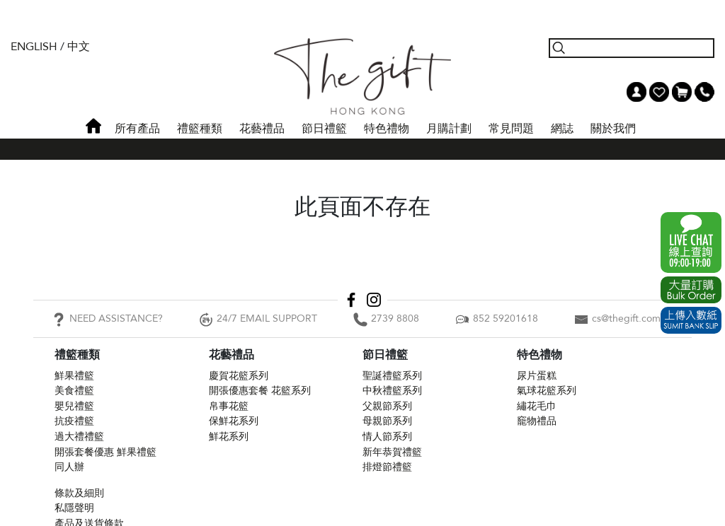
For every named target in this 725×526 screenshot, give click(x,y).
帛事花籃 (229, 406)
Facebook (351, 300)
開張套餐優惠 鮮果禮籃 (105, 452)
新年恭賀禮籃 (392, 452)
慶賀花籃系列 (238, 375)
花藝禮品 (262, 128)
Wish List (659, 92)
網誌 (562, 128)
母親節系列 (387, 421)
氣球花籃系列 (546, 390)
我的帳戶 (636, 92)
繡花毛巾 (536, 406)
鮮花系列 (229, 436)
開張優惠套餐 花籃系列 (260, 390)
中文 (78, 46)
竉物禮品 (536, 421)
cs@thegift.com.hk (633, 318)
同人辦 (69, 467)
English (34, 46)
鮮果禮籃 (74, 375)
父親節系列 (387, 406)
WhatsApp (691, 242)
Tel (704, 92)
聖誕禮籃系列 (392, 375)
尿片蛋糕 (536, 375)
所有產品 (137, 128)
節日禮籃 (324, 128)
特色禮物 (386, 128)
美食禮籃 (74, 390)
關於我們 (613, 128)
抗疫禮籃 (74, 421)
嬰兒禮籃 (74, 406)
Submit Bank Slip (691, 320)
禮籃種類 (199, 128)
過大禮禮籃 (79, 436)
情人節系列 (387, 436)
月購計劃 (449, 128)
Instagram (374, 300)
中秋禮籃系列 (392, 390)
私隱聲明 (74, 508)
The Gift (362, 76)
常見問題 (511, 128)
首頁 (93, 126)
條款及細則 (79, 493)
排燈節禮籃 (387, 467)
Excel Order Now (691, 289)
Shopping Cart (682, 92)
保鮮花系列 (233, 421)
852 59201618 (505, 318)
